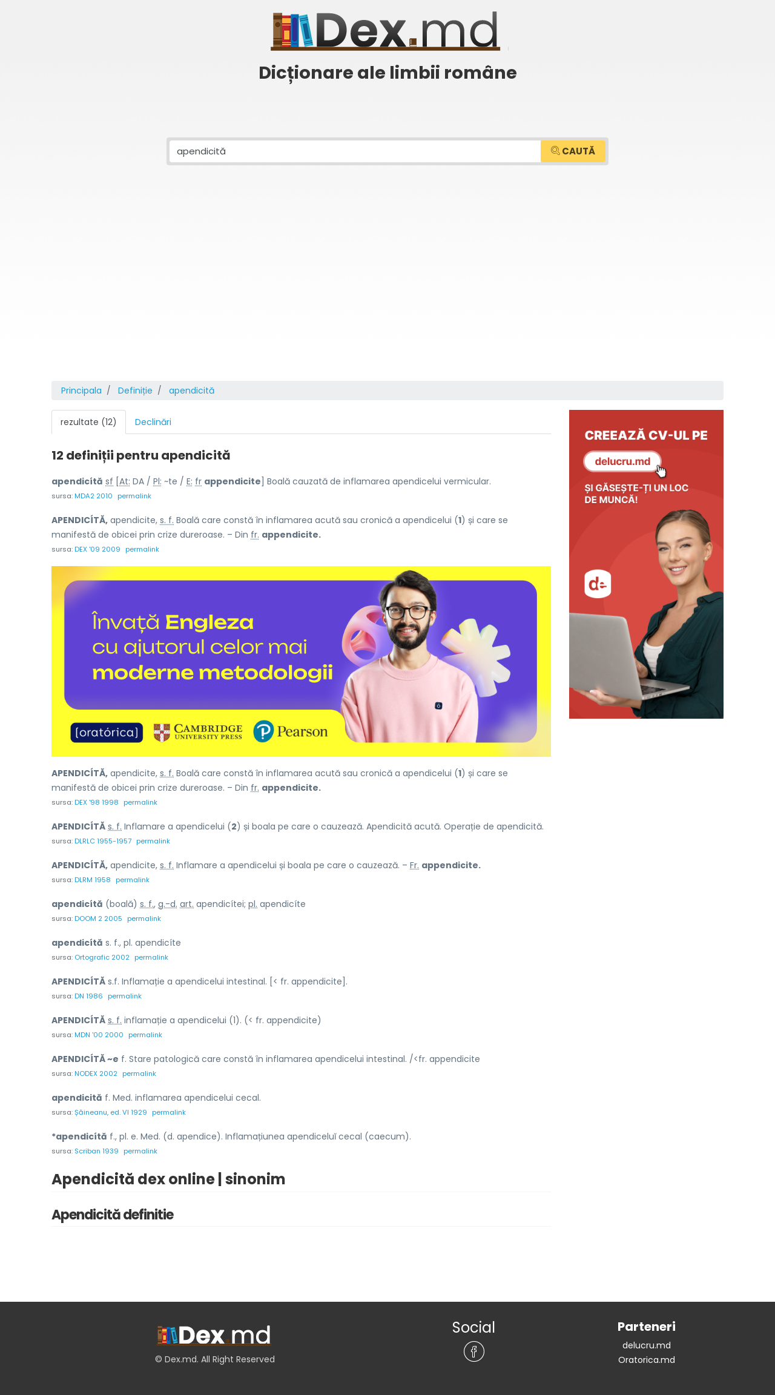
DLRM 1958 (92, 880)
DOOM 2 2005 (98, 918)
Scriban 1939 (96, 1151)
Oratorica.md (646, 1360)
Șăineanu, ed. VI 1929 (110, 1112)
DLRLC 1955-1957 (102, 841)
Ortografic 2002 (102, 957)
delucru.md (646, 1345)
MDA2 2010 (93, 496)
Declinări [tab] (153, 422)
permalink (134, 496)
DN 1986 (88, 996)
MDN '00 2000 (99, 1035)
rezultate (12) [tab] (89, 422)
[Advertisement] (387, 290)
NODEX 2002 (95, 1073)
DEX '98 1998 (96, 802)
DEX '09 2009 (97, 549)
